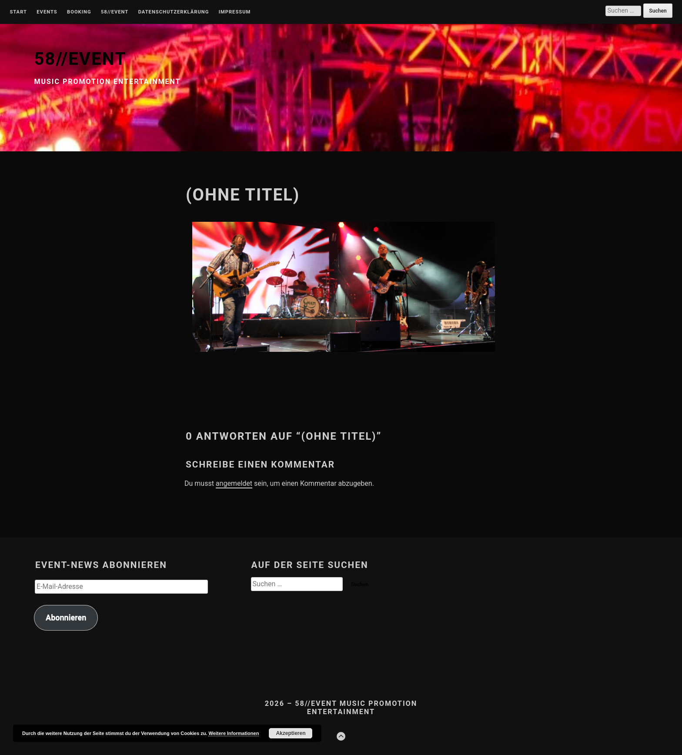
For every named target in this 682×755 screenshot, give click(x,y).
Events (47, 12)
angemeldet (234, 483)
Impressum (235, 12)
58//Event (114, 12)
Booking (79, 12)
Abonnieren (66, 617)
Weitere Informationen (233, 733)
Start (18, 12)
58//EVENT (80, 59)
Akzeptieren (290, 733)
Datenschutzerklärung (173, 12)
